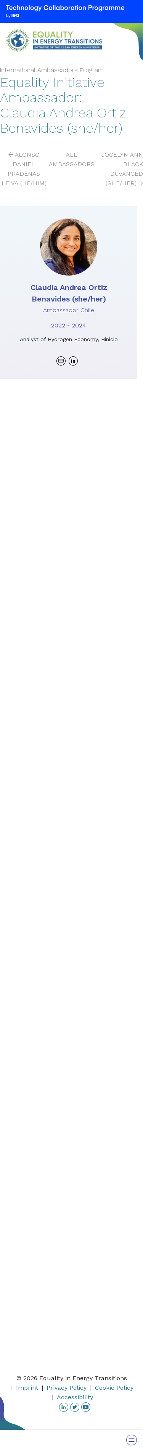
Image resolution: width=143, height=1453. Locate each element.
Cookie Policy (114, 1387)
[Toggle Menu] (131, 1440)
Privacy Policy (67, 1387)
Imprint (27, 1387)
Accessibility (75, 1397)
